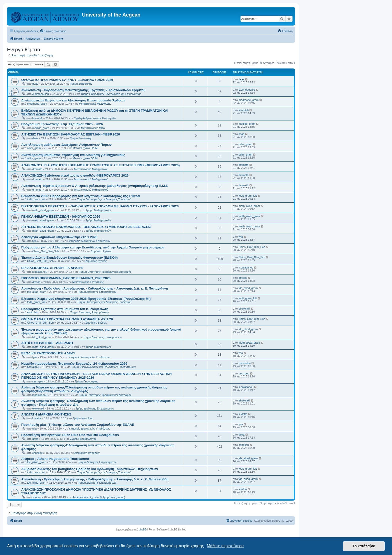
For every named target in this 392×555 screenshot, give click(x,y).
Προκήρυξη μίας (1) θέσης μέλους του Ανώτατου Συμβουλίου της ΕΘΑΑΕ (77, 425)
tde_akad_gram (36, 291)
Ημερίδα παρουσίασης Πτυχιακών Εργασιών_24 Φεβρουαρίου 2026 (74, 363)
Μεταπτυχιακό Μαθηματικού (91, 169)
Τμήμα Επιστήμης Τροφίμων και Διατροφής (105, 271)
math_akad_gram (43, 210)
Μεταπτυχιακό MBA (93, 127)
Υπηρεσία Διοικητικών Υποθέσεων (89, 240)
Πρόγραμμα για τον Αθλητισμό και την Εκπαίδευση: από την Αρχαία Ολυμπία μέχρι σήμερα (92, 247)
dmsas (36, 282)
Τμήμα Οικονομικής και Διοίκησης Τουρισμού (104, 199)
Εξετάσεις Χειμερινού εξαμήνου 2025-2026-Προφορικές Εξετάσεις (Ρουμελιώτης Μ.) (85, 299)
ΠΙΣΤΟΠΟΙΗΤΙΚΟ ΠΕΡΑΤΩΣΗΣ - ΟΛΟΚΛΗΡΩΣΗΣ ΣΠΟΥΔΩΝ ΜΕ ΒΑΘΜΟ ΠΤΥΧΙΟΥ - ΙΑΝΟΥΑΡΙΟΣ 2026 (100, 206)
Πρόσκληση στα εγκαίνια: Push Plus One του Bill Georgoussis (70, 435)
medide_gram (40, 127)
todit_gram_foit (36, 199)
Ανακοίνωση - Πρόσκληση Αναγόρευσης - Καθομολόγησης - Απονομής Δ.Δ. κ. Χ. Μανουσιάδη (94, 479)
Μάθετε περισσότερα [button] (225, 546)
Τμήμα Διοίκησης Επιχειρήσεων (97, 291)
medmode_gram (37, 103)
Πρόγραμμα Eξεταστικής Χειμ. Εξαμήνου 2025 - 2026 (62, 124)
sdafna (36, 497)
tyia (34, 240)
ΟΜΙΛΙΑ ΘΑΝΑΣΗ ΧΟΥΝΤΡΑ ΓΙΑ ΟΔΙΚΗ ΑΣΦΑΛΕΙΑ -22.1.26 (67, 319)
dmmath (37, 169)
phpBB (142, 529)
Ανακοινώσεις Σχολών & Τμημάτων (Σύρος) (98, 497)
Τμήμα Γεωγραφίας (86, 381)
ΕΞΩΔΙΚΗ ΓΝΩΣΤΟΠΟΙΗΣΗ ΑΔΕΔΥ (48, 353)
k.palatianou (39, 271)
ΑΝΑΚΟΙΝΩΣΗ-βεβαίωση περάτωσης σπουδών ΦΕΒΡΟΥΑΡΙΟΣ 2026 (74, 175)
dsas (35, 83)
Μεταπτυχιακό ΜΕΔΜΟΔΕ (95, 103)
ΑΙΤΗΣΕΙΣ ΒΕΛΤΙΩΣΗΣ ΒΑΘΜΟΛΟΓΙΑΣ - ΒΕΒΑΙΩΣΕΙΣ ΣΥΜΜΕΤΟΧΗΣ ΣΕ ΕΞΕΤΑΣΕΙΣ (86, 227)
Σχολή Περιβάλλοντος (83, 438)
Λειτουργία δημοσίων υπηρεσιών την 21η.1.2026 (59, 237)
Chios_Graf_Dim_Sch (45, 251)
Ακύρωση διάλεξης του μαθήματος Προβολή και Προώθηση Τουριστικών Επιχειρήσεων (89, 469)
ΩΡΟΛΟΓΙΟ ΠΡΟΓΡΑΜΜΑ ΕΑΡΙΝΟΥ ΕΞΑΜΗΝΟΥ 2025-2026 (67, 80)
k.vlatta (36, 418)
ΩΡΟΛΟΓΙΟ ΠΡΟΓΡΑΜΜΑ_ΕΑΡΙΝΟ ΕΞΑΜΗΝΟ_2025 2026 (65, 278)
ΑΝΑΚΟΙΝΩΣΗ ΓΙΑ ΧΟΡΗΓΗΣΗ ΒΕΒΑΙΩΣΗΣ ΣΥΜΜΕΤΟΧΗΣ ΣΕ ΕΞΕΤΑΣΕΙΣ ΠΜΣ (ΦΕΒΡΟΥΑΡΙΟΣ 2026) (100, 165)
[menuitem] (53, 31)
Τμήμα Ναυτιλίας (83, 418)
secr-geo (37, 381)
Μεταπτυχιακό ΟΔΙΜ (85, 148)
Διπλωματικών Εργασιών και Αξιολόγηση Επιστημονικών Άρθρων (73, 100)
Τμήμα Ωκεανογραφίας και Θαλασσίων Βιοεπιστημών (103, 366)
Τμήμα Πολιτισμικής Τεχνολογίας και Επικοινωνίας (111, 93)
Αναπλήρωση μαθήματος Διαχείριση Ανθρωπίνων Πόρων (66, 145)
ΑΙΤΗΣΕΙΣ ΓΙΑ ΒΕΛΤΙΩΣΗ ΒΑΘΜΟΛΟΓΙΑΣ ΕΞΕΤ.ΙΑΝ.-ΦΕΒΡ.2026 (70, 134)
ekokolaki (32, 312)
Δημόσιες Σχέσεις (101, 251)
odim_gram (34, 148)
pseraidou (33, 366)
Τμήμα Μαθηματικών (98, 210)
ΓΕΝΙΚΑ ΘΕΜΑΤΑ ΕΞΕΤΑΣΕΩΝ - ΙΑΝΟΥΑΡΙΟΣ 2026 (60, 216)
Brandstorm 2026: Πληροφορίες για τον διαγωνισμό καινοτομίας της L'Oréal (80, 196)
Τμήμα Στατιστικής (81, 83)
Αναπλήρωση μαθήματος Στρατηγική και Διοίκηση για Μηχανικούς (73, 155)
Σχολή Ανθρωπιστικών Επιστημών (95, 118)
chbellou (37, 452)
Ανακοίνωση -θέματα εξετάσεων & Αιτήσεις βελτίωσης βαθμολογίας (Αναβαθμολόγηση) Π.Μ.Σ (94, 186)
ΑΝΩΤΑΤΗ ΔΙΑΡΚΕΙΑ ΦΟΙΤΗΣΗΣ (46, 414)
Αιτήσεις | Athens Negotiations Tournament (55, 459)
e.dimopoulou (40, 93)
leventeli (37, 118)
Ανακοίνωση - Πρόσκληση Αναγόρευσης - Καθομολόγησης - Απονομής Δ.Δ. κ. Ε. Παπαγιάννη (94, 288)
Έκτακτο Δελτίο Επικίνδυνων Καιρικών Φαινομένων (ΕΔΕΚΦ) (69, 257)
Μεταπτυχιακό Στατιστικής (88, 282)
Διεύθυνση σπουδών (87, 452)
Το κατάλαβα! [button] (363, 546)
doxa (35, 438)
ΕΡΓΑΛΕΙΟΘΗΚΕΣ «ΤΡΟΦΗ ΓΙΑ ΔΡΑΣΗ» (52, 268)
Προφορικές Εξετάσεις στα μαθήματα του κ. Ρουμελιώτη (64, 309)
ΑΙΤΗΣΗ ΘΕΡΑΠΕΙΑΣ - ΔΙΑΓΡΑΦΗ (47, 343)
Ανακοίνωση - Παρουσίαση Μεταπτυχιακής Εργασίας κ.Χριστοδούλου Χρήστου (83, 90)
